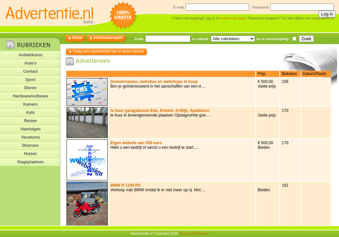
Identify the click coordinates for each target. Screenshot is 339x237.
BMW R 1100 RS (125, 185)
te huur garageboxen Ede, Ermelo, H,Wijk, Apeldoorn (160, 110)
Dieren (30, 88)
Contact (30, 71)
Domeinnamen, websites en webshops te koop (154, 81)
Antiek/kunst (30, 55)
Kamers (30, 104)
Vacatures (30, 137)
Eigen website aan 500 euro (136, 143)
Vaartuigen (30, 129)
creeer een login (233, 18)
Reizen (30, 120)
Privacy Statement (194, 233)
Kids (30, 112)
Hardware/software (30, 96)
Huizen (30, 153)
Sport (30, 79)
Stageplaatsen (30, 162)
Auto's (30, 63)
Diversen (30, 145)
